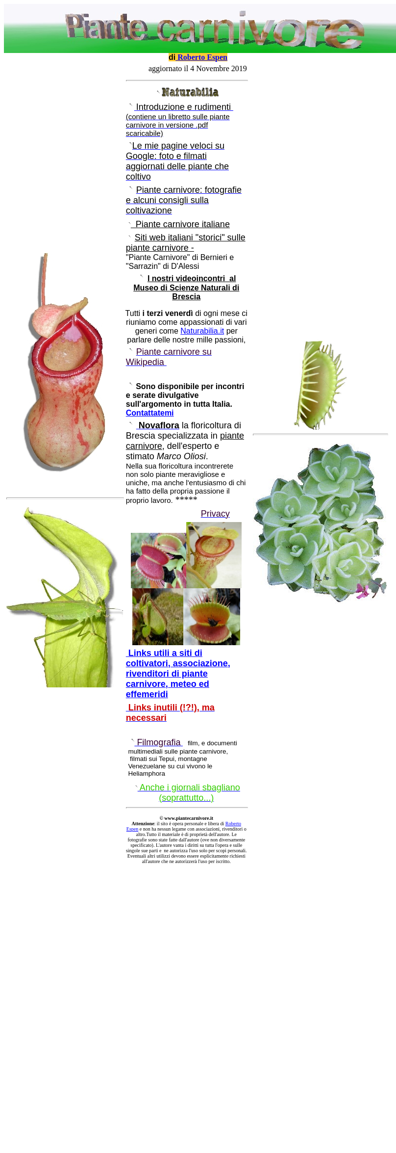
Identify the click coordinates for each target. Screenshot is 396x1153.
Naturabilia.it (202, 331)
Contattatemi (150, 413)
